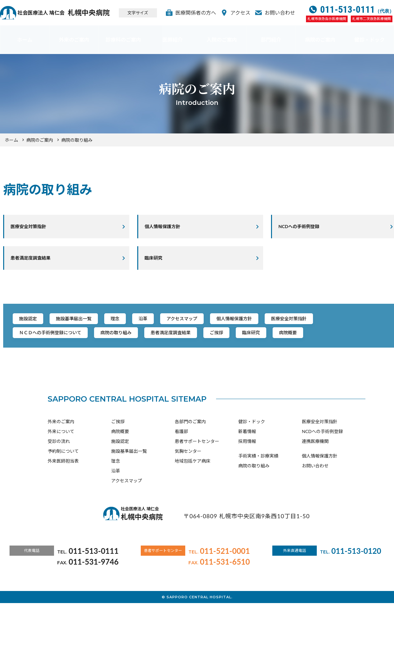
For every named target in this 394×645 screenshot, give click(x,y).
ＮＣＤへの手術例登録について (124, 349)
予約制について (63, 489)
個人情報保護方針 (168, 228)
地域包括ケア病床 (192, 499)
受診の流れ (59, 480)
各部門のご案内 (190, 460)
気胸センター (188, 489)
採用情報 (247, 480)
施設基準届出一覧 (88, 329)
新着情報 (247, 470)
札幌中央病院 (72, 12)
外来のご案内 (74, 40)
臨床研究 (158, 264)
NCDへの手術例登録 (322, 470)
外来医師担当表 (63, 499)
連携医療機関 (315, 480)
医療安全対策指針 (34, 228)
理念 (139, 329)
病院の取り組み (203, 349)
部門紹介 (271, 40)
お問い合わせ (284, 13)
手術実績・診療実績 (258, 494)
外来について (61, 470)
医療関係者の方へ (200, 13)
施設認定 (32, 329)
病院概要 (78, 368)
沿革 (175, 329)
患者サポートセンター (197, 480)
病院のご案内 (320, 40)
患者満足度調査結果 (36, 264)
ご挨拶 (324, 349)
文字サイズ (147, 12)
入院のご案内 (222, 40)
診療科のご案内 (123, 40)
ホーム (24, 40)
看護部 (181, 470)
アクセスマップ (223, 329)
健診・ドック (369, 40)
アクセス (245, 13)
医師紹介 (172, 40)
